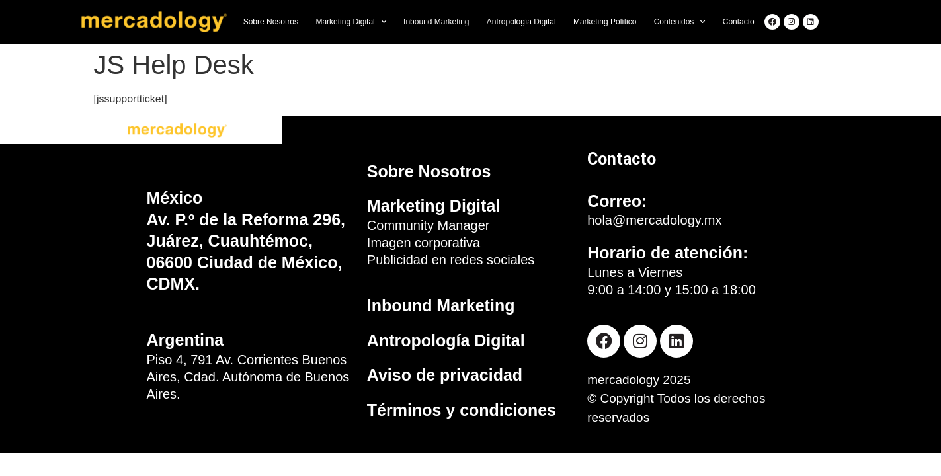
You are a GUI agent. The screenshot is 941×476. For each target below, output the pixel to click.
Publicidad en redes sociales (451, 260)
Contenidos (680, 22)
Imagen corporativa (423, 242)
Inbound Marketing (436, 21)
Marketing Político (604, 21)
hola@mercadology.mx (654, 220)
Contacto (739, 21)
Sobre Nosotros (270, 21)
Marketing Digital (350, 22)
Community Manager (428, 225)
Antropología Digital (521, 21)
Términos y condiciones (461, 410)
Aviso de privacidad (444, 375)
